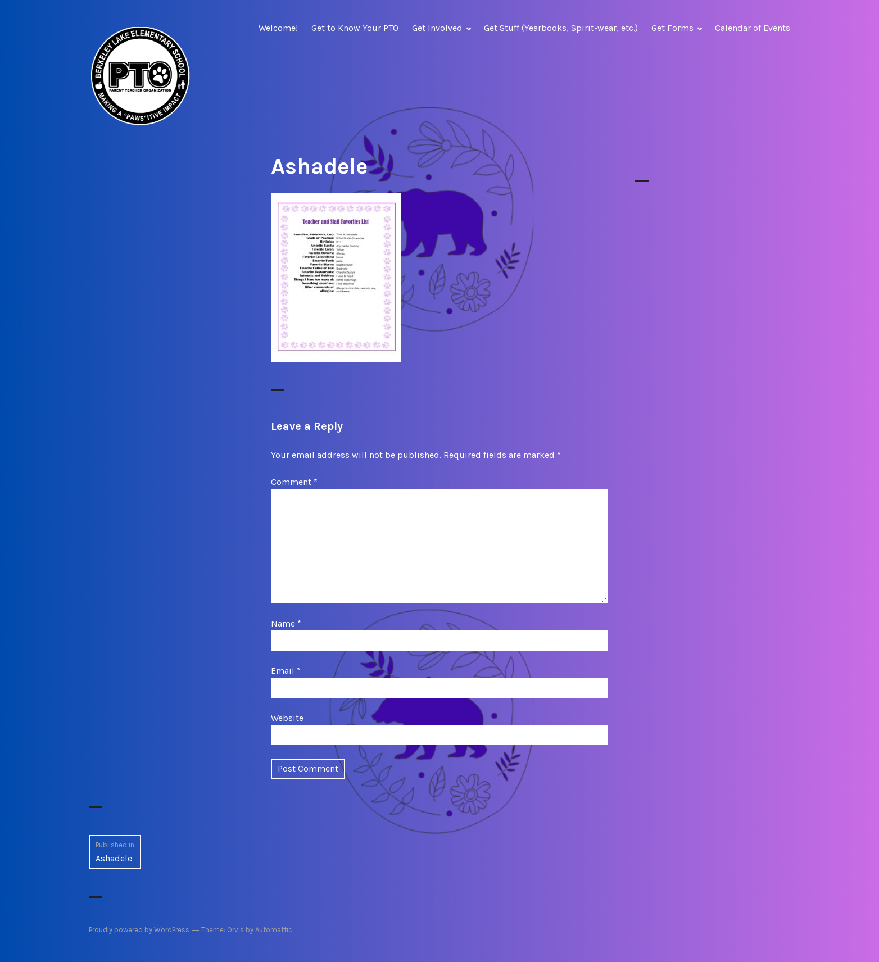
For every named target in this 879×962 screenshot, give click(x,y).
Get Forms (672, 27)
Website (287, 718)
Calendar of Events (752, 27)
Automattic (273, 929)
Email (286, 670)
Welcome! (278, 27)
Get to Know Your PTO (354, 27)
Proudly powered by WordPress (139, 929)
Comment (294, 482)
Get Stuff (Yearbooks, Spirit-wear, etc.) (561, 27)
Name (286, 623)
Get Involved (437, 27)
